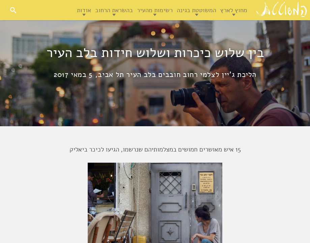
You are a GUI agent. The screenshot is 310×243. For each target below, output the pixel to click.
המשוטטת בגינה (196, 10)
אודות (84, 10)
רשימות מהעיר (155, 10)
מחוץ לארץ (233, 10)
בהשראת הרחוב (114, 10)
